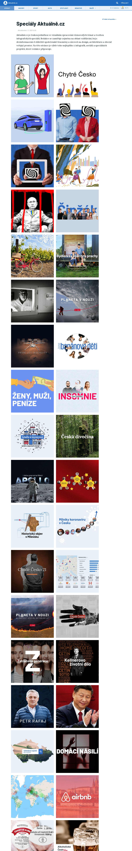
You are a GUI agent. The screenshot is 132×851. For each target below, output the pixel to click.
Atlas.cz (53, 823)
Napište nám (24, 813)
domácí (35, 762)
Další (92, 8)
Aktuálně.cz (64, 762)
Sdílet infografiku (109, 19)
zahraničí (44, 762)
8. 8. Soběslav (114, 8)
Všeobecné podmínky (35, 827)
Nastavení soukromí (56, 827)
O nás (79, 823)
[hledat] (117, 3)
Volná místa (86, 823)
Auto (50, 8)
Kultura (81, 806)
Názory (21, 8)
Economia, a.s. (71, 823)
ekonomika (54, 762)
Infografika (26, 762)
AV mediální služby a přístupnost (109, 827)
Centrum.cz (46, 823)
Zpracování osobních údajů (89, 827)
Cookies (45, 827)
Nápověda (66, 830)
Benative (78, 8)
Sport (35, 8)
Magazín (97, 806)
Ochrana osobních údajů (71, 827)
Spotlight (64, 8)
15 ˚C (124, 8)
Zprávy (7, 8)
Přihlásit (125, 3)
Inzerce (14, 827)
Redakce (16, 813)
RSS (30, 813)
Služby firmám (22, 827)
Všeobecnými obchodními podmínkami (99, 787)
